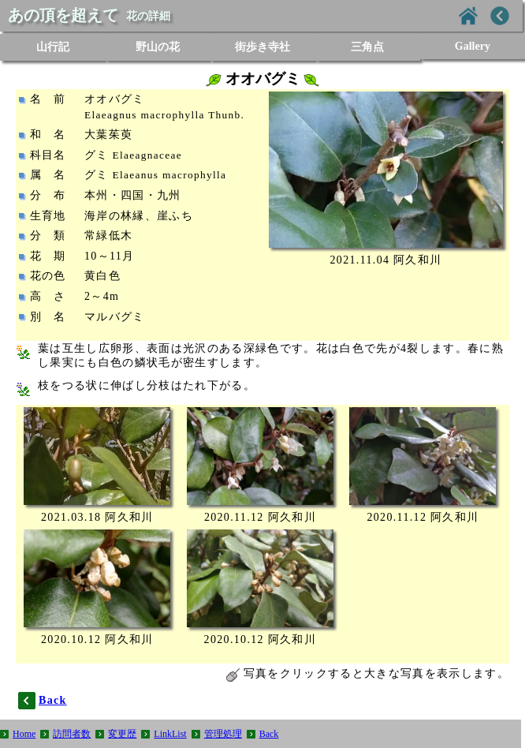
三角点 (367, 47)
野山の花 (158, 47)
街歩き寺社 (262, 47)
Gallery (472, 46)
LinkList (170, 733)
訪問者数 (72, 733)
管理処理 (223, 733)
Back (269, 733)
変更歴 (122, 733)
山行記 (52, 47)
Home (24, 733)
